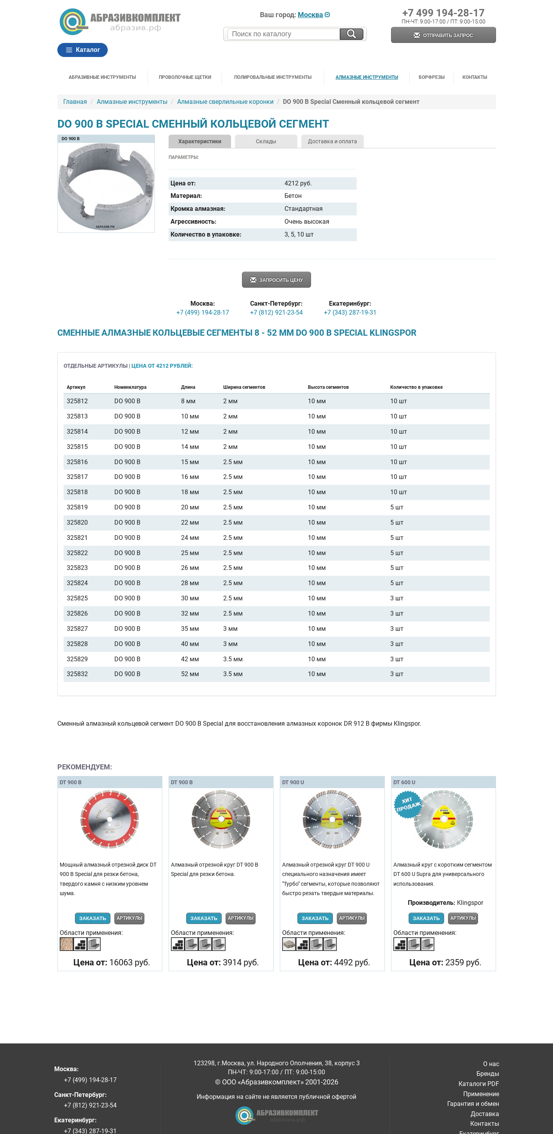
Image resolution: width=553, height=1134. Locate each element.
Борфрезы (432, 77)
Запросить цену (276, 280)
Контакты (474, 77)
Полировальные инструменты (272, 77)
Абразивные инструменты (102, 77)
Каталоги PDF (479, 1084)
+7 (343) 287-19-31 (350, 312)
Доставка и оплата (332, 141)
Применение (481, 1094)
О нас (491, 1064)
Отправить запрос (443, 35)
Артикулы (129, 918)
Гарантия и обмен (473, 1103)
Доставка (485, 1114)
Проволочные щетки (185, 77)
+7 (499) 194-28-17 (202, 312)
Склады (266, 141)
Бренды (488, 1073)
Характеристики (199, 141)
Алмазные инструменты (367, 77)
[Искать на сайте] (351, 34)
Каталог (82, 50)
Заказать (92, 918)
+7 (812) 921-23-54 (276, 312)
